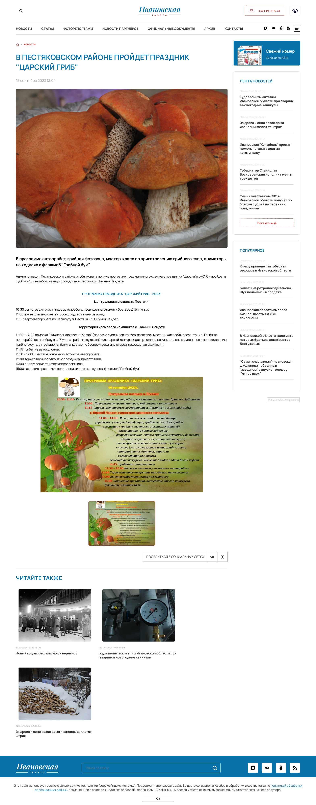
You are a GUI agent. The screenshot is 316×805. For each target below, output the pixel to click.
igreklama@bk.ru (221, 728)
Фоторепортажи (80, 28)
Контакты (239, 28)
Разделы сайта (31, 709)
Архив (214, 28)
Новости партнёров (123, 28)
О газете (117, 717)
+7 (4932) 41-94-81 (222, 717)
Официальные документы (175, 28)
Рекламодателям (124, 722)
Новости (24, 28)
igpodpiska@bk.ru (224, 733)
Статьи (48, 28)
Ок (158, 798)
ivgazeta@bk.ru (215, 722)
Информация (124, 709)
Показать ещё (266, 223)
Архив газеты (26, 733)
